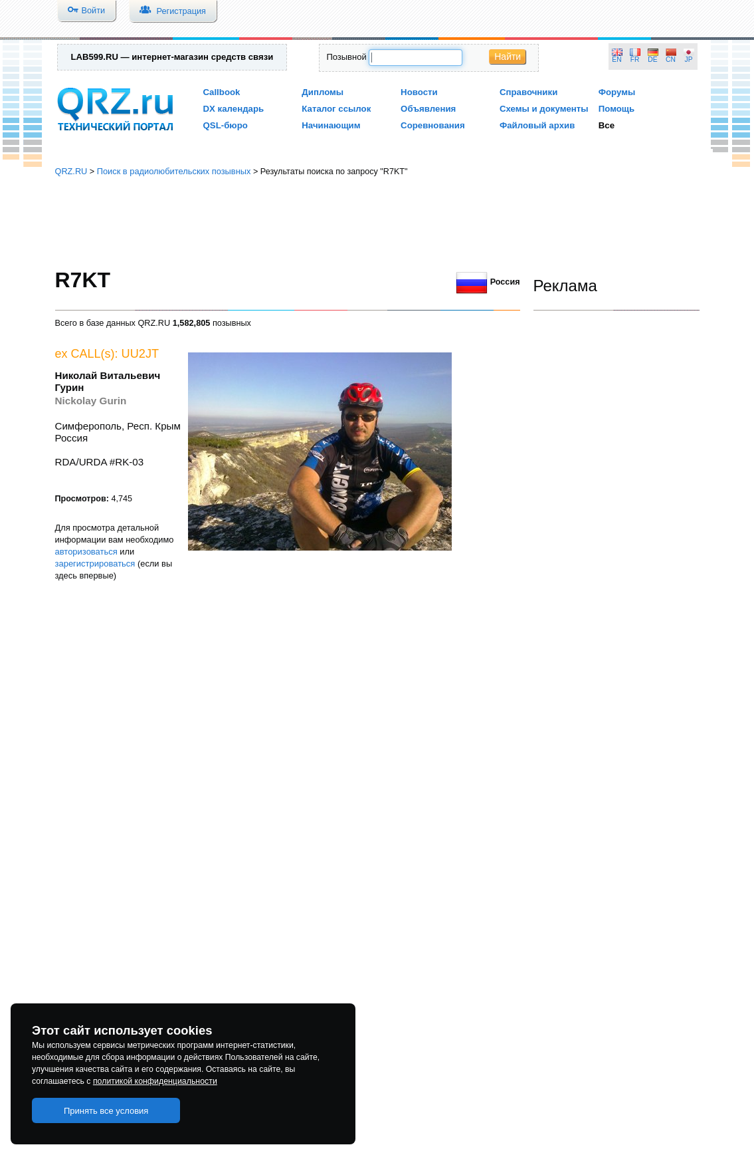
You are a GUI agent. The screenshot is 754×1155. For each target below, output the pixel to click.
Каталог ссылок (336, 109)
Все (606, 125)
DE (652, 59)
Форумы (617, 92)
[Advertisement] (377, 223)
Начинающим (331, 125)
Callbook (221, 92)
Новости (419, 92)
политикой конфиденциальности (155, 1081)
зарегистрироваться (95, 564)
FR (635, 59)
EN (616, 59)
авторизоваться (86, 552)
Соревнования (433, 125)
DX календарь (233, 109)
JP (689, 59)
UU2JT (140, 353)
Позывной (346, 57)
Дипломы (322, 92)
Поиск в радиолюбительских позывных (174, 171)
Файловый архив (537, 125)
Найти (507, 56)
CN (671, 59)
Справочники (528, 92)
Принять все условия (106, 1111)
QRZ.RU (71, 171)
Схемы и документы (544, 109)
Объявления (428, 109)
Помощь (617, 109)
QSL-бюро (225, 125)
